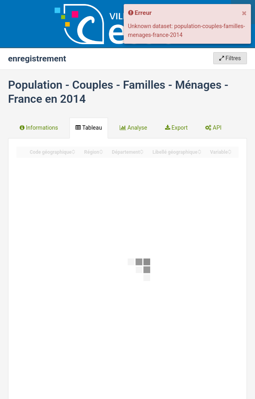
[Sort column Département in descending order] (142, 152)
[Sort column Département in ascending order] (142, 150)
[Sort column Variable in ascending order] (230, 150)
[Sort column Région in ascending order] (101, 150)
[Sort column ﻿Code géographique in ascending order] (73, 150)
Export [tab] (176, 127)
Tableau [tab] (88, 127)
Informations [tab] (39, 127)
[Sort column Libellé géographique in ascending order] (200, 150)
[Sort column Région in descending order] (101, 152)
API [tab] (213, 127)
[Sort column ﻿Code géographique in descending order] (73, 152)
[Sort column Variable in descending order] (230, 152)
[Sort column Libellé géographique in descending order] (200, 152)
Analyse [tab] (133, 127)
